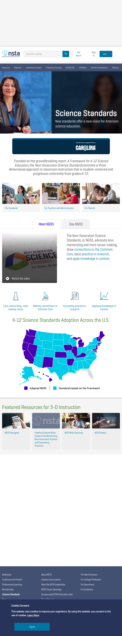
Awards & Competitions (99, 67)
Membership (70, 67)
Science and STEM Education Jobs (57, 594)
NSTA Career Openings (51, 589)
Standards (82, 67)
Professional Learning (53, 67)
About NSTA (46, 574)
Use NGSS (76, 224)
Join (104, 54)
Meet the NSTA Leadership (53, 584)
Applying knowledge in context (104, 307)
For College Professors (91, 579)
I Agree (32, 626)
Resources (6, 67)
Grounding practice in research (74, 307)
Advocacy (115, 67)
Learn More (33, 615)
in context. (91, 258)
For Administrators (89, 574)
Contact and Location (51, 579)
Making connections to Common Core (45, 307)
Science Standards (11, 594)
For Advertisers (87, 584)
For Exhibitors (87, 589)
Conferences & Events (33, 67)
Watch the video (18, 278)
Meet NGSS (46, 224)
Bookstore (17, 67)
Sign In (94, 54)
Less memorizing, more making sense (15, 307)
